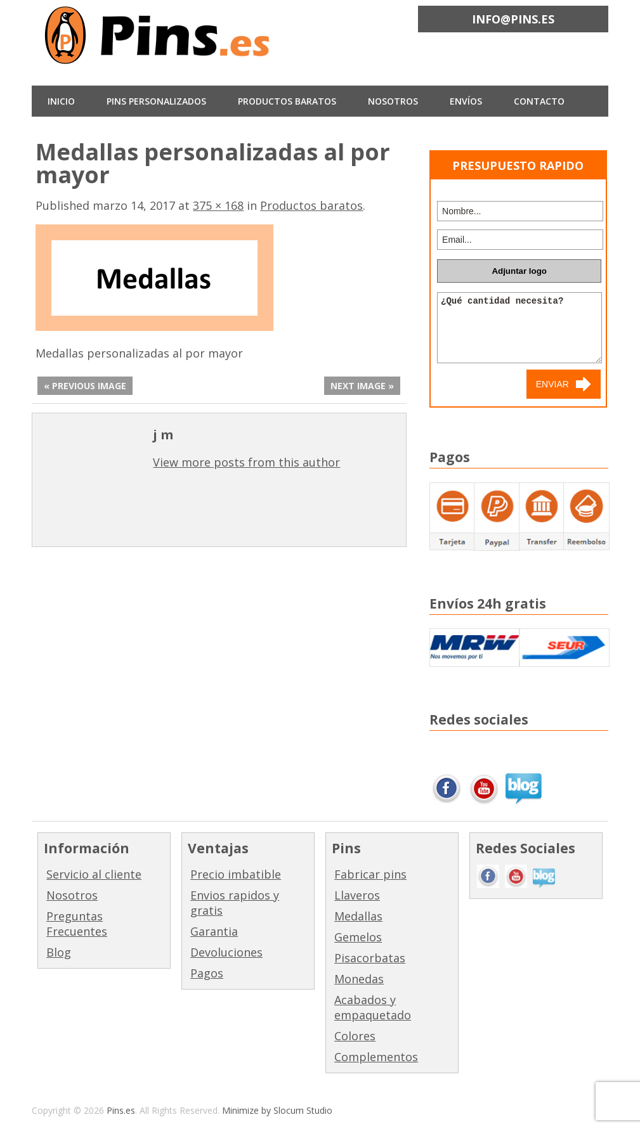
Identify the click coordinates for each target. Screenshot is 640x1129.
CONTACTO (539, 101)
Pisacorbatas (369, 957)
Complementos (376, 1056)
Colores (355, 1035)
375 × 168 (218, 205)
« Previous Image (85, 386)
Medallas (358, 916)
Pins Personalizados (156, 101)
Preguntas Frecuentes (76, 923)
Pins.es (121, 1110)
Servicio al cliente (93, 874)
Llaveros (357, 895)
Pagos (206, 973)
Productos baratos (287, 101)
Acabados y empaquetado (372, 1007)
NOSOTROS (393, 101)
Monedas (359, 978)
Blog (58, 952)
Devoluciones (226, 952)
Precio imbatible (235, 874)
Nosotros (72, 895)
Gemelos (358, 937)
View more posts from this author (246, 462)
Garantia (214, 931)
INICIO (61, 101)
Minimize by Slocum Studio (277, 1110)
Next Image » (362, 386)
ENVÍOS (466, 101)
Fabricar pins (370, 874)
